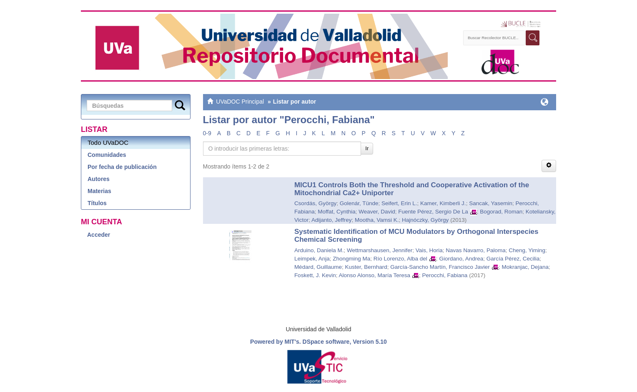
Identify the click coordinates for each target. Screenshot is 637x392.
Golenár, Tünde (359, 203)
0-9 (207, 133)
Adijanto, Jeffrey (331, 220)
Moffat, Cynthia (337, 211)
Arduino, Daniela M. (319, 250)
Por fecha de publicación (122, 167)
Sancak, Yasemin (490, 203)
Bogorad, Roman (501, 211)
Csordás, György (315, 203)
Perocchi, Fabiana (445, 275)
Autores (99, 179)
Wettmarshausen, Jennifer (379, 250)
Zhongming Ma (351, 259)
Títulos (97, 203)
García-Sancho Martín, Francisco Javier (440, 267)
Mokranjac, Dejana (525, 267)
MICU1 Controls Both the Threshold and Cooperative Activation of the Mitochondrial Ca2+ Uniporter (411, 189)
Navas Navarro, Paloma (475, 250)
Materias (99, 191)
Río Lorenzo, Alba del (400, 259)
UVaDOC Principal (240, 101)
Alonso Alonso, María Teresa (374, 275)
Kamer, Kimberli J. (443, 203)
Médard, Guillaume (318, 267)
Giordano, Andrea (461, 259)
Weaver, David (377, 211)
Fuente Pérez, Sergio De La (433, 211)
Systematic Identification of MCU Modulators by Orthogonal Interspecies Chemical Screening (416, 235)
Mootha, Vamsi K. (377, 220)
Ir (367, 148)
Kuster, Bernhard (366, 267)
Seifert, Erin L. (399, 203)
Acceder (98, 234)
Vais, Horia (429, 250)
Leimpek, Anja (312, 259)
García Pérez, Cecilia (513, 259)
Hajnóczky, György (425, 220)
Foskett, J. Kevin (315, 275)
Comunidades (107, 154)
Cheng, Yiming (527, 250)
